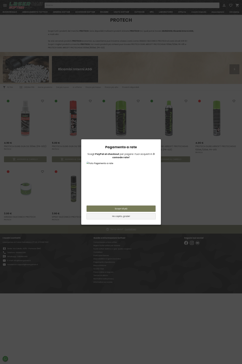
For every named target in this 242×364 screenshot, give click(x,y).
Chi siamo (234, 12)
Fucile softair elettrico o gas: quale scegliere (112, 249)
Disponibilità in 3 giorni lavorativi (107, 259)
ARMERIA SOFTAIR (61, 12)
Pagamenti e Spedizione (104, 262)
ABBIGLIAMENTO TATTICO (35, 12)
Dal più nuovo (62, 87)
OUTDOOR (139, 12)
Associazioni (217, 12)
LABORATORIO (166, 12)
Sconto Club (98, 268)
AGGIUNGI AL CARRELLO (25, 159)
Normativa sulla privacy (103, 278)
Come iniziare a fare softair (105, 242)
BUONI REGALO (10, 12)
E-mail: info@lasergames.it (19, 260)
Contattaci (130, 229)
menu (5, 5)
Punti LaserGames (101, 255)
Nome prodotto (45, 87)
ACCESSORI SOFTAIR (85, 12)
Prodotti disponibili (130, 87)
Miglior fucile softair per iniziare (106, 245)
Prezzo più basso (93, 87)
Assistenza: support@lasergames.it (22, 264)
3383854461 (22, 256)
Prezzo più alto (111, 87)
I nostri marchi (198, 12)
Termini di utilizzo (100, 275)
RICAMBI (104, 12)
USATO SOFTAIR (121, 12)
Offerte (182, 12)
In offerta (77, 87)
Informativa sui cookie (102, 282)
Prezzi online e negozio (103, 272)
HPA (152, 12)
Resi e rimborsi (99, 265)
